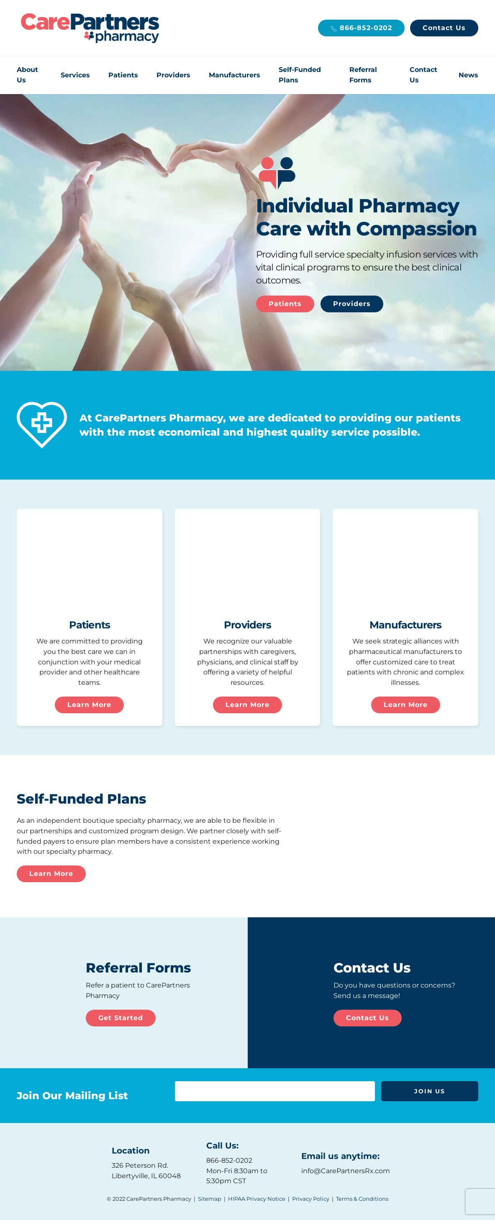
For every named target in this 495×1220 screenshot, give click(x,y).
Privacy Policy (310, 1198)
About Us (27, 75)
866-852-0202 (361, 28)
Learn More (89, 705)
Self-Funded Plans (300, 75)
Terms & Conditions (362, 1198)
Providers (173, 75)
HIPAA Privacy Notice (256, 1198)
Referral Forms (363, 75)
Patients (123, 75)
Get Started (120, 1018)
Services (75, 75)
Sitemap (209, 1198)
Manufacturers (234, 75)
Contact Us (444, 28)
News (468, 75)
